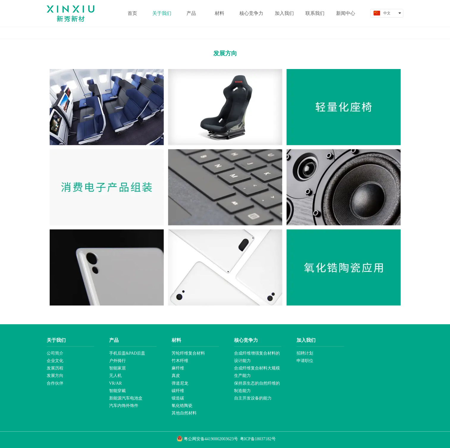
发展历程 (55, 368)
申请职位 (305, 360)
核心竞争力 (246, 340)
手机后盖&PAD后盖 (127, 353)
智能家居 (117, 368)
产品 (114, 340)
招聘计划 (305, 353)
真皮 (176, 375)
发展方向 (55, 375)
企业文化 (55, 360)
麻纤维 (178, 368)
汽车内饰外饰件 (123, 405)
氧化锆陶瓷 (182, 405)
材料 (176, 340)
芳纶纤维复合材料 (188, 353)
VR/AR (115, 383)
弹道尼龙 (180, 383)
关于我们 (56, 340)
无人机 (115, 375)
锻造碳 (178, 398)
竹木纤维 (180, 360)
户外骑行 (117, 360)
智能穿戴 (117, 391)
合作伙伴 (55, 383)
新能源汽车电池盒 (125, 398)
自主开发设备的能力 (253, 398)
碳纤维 (178, 391)
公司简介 (55, 353)
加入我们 (306, 340)
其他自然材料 (184, 413)
